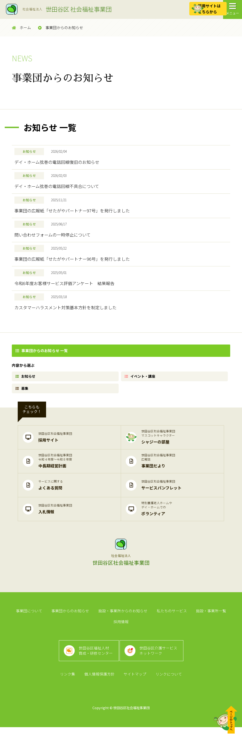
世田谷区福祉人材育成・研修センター (95, 659)
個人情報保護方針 (100, 685)
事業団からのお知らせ (60, 27)
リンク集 (69, 685)
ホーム (21, 27)
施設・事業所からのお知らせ (111, 627)
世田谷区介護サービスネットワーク (160, 659)
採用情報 (228, 627)
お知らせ (26, 389)
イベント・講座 (141, 389)
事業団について (19, 627)
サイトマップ (134, 685)
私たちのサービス (159, 627)
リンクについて (167, 685)
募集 (22, 402)
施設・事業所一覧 (197, 627)
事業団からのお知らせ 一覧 (41, 363)
